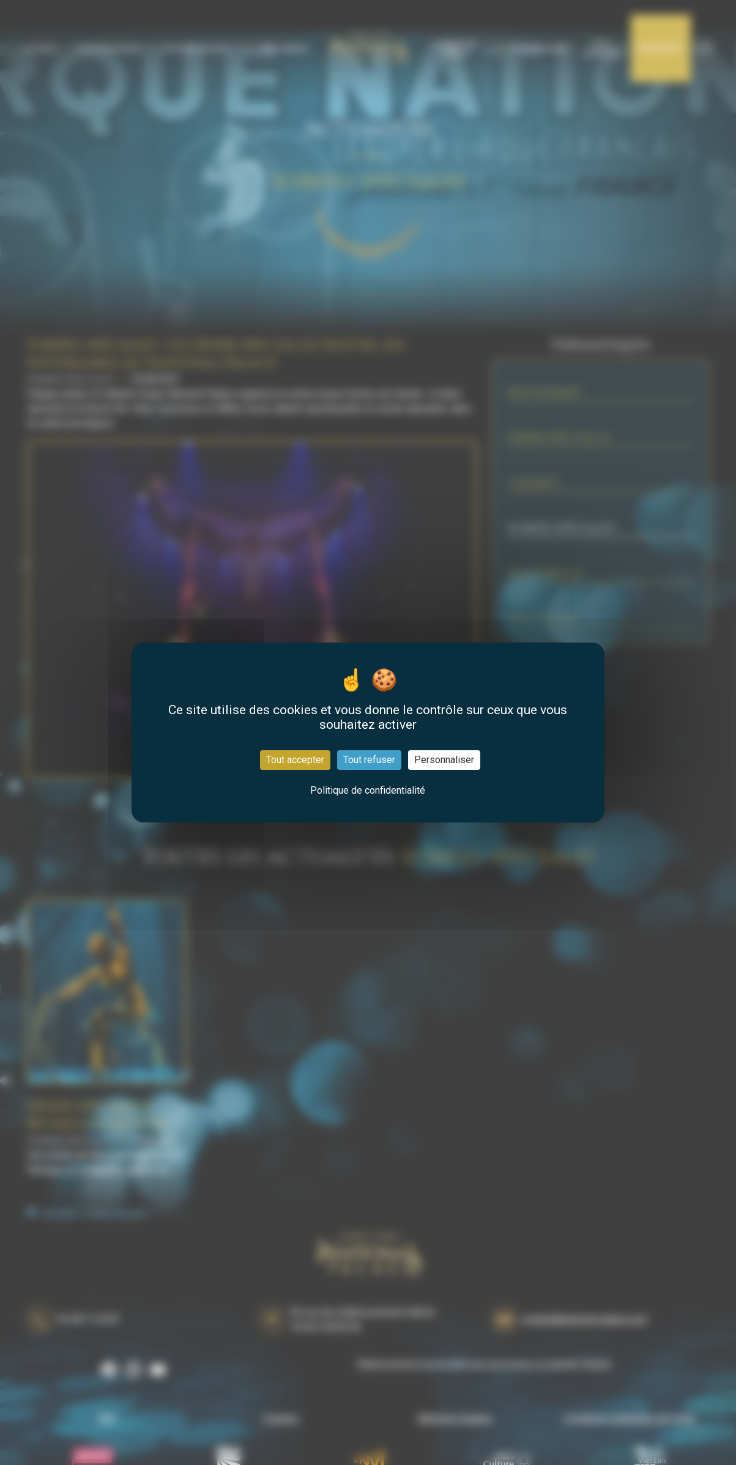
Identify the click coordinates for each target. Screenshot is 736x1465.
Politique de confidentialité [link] (367, 790)
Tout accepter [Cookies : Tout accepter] (295, 760)
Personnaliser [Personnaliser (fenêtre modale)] (444, 760)
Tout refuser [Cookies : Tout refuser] (369, 760)
